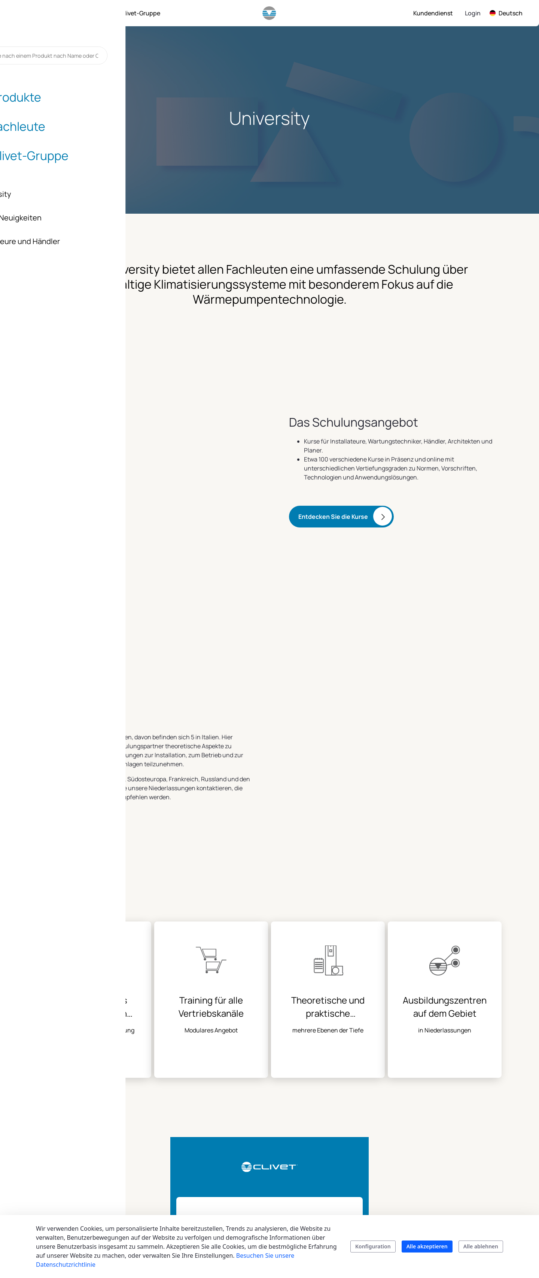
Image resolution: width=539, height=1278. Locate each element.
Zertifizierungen (447, 1184)
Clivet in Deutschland (454, 1211)
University (312, 1188)
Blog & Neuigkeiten (452, 1170)
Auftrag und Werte (451, 1143)
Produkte (248, 1117)
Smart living (251, 1161)
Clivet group (442, 1117)
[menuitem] (55, 13)
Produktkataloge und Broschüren (264, 1179)
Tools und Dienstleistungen (321, 1134)
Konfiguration (373, 1246)
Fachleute (312, 1117)
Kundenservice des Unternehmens (388, 1193)
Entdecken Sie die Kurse (333, 490)
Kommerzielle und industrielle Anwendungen (260, 1139)
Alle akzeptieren (427, 1246)
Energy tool (314, 1175)
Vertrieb (373, 1130)
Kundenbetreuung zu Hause (391, 1170)
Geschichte (440, 1157)
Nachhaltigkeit (445, 1130)
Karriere (436, 1197)
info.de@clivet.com (80, 1166)
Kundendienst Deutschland (381, 1148)
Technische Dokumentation (320, 1157)
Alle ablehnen (480, 1246)
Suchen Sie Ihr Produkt (255, 1202)
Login (473, 13)
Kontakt (373, 1117)
